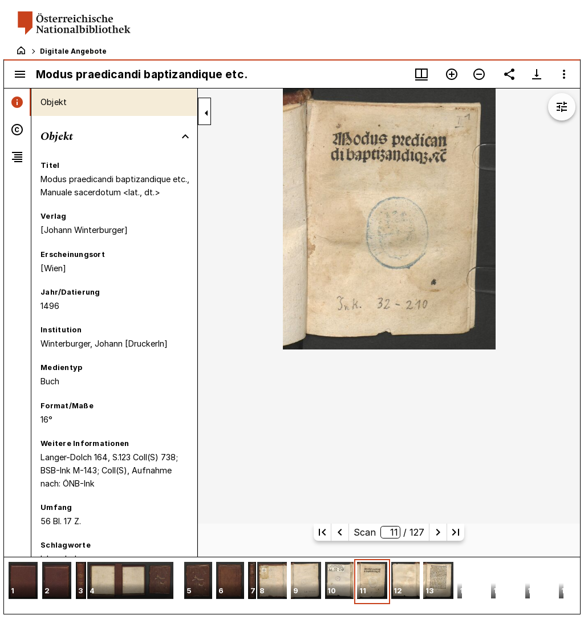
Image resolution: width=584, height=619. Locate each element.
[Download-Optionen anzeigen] (536, 74)
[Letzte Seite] (455, 532)
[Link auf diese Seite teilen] (509, 74)
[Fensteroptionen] (564, 74)
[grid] (292, 585)
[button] (23, 581)
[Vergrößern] (451, 74)
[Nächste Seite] (438, 532)
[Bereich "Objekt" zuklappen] (185, 136)
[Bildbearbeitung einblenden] (561, 106)
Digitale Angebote (73, 51)
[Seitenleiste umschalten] (20, 74)
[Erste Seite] (322, 532)
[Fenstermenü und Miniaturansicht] (421, 74)
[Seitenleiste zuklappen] (206, 113)
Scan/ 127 (389, 532)
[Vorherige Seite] (340, 532)
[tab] (17, 102)
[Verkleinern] (479, 74)
